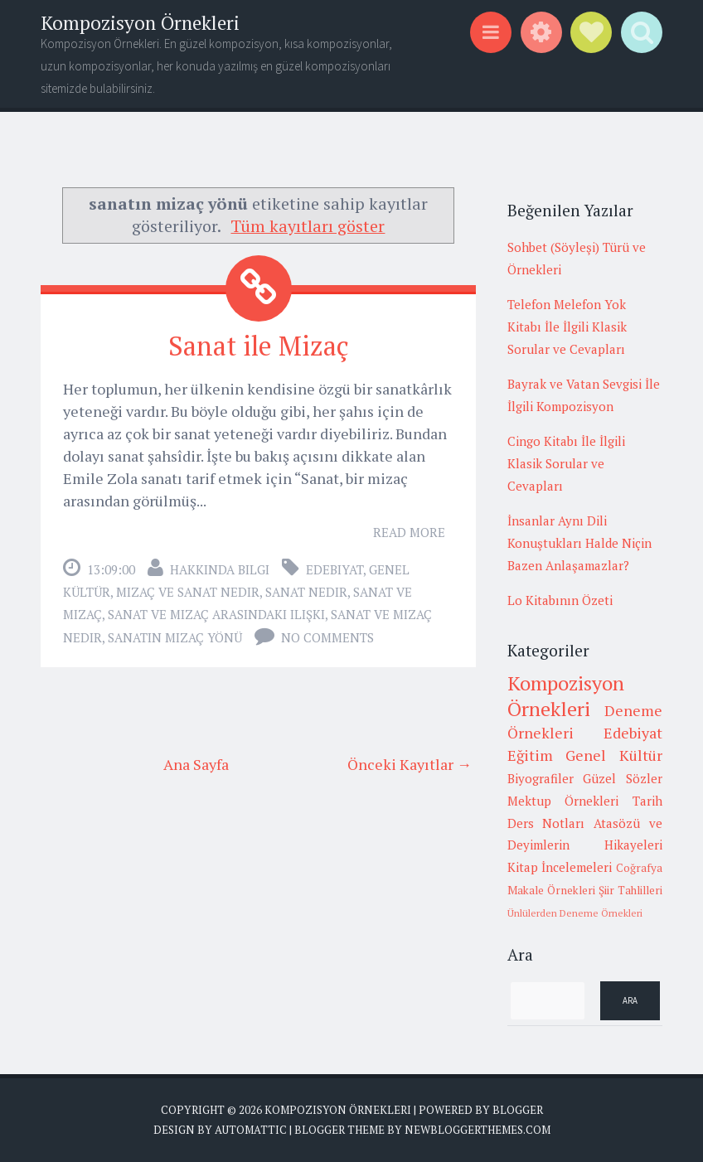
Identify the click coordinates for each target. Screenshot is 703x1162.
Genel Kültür (613, 755)
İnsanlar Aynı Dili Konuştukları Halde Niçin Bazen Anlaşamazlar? (579, 543)
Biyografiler (540, 778)
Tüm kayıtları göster (307, 226)
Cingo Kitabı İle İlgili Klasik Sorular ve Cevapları (566, 463)
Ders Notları (546, 823)
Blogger (517, 1109)
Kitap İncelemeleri (560, 867)
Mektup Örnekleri (563, 800)
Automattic (251, 1129)
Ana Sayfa (196, 764)
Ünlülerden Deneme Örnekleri (574, 913)
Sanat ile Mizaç (258, 345)
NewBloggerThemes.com (477, 1129)
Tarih (647, 800)
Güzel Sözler (622, 778)
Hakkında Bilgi (219, 569)
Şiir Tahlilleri (630, 890)
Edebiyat (334, 569)
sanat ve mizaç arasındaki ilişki (216, 614)
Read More (409, 532)
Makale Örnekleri (551, 890)
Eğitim (530, 755)
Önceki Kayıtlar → (409, 764)
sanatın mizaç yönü (175, 637)
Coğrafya (639, 867)
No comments (327, 637)
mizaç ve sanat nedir (187, 591)
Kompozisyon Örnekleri (140, 23)
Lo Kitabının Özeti (560, 600)
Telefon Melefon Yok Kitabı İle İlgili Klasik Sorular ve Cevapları (567, 326)
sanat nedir (306, 591)
